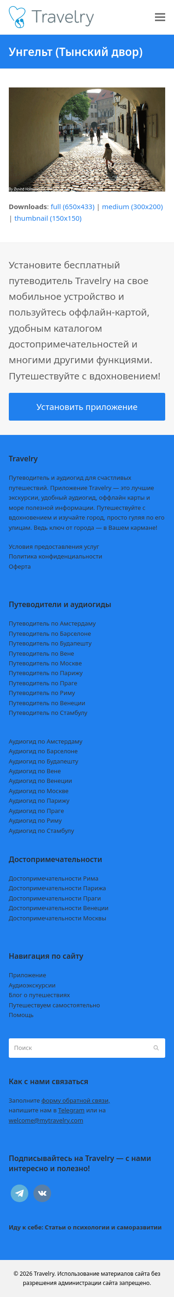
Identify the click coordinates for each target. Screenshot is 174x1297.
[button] (160, 17)
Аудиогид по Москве (39, 791)
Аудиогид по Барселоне (43, 751)
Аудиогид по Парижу (39, 800)
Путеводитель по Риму (42, 693)
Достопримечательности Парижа (57, 888)
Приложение (27, 975)
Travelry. (45, 1274)
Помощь (21, 1015)
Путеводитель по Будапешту (50, 643)
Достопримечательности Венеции (59, 908)
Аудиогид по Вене (35, 771)
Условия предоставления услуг (54, 546)
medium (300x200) (132, 206)
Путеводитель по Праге (43, 683)
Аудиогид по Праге (36, 811)
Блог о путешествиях (39, 995)
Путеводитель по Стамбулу (48, 712)
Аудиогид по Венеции (40, 780)
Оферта (20, 566)
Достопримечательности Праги (55, 898)
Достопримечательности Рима (53, 878)
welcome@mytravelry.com (46, 1120)
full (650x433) (73, 206)
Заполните (59, 1100)
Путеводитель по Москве (45, 663)
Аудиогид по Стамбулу (41, 830)
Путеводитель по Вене (41, 653)
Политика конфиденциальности (56, 556)
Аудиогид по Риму (35, 820)
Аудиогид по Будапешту (43, 761)
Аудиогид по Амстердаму (46, 741)
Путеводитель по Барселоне (50, 633)
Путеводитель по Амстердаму (52, 623)
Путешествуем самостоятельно (54, 1005)
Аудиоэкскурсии (32, 985)
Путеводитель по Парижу (46, 673)
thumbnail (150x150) (48, 218)
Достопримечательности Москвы (57, 918)
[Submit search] (156, 1048)
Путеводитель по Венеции (47, 703)
